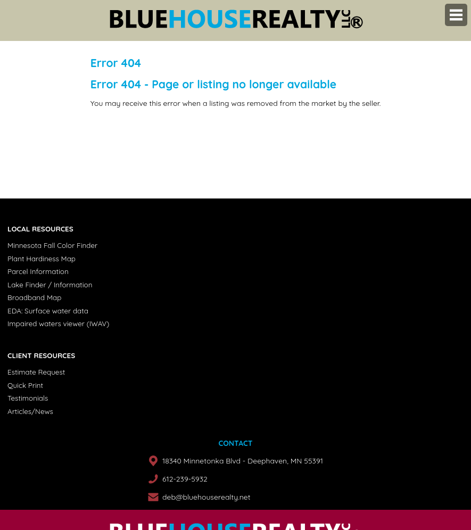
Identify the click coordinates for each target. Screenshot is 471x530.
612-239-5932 (185, 479)
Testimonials (27, 398)
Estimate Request (36, 372)
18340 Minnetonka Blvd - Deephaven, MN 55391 (242, 461)
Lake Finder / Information (49, 284)
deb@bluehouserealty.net (206, 497)
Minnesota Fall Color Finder (52, 245)
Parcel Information (38, 271)
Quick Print (25, 385)
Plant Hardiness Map (41, 258)
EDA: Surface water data (47, 311)
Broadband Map (34, 297)
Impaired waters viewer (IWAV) (58, 323)
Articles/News (30, 411)
